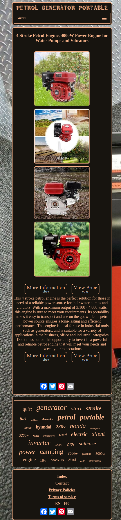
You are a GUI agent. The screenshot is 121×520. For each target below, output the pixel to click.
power (27, 451)
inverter (39, 442)
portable (92, 417)
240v (70, 444)
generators (49, 435)
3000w (100, 453)
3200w (24, 435)
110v (43, 460)
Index (62, 476)
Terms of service (62, 497)
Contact (62, 483)
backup (57, 460)
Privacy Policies (62, 490)
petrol (66, 417)
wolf (82, 461)
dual (72, 460)
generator (51, 407)
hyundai (43, 427)
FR (66, 503)
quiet (27, 409)
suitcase (87, 443)
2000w (73, 453)
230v (60, 426)
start (76, 408)
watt (36, 435)
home (28, 427)
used (63, 435)
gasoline (86, 453)
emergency (95, 460)
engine (29, 459)
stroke (93, 408)
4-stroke (47, 419)
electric (79, 434)
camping (51, 451)
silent (98, 434)
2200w (59, 444)
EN (58, 503)
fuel (23, 418)
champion (95, 428)
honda (78, 425)
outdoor (34, 420)
